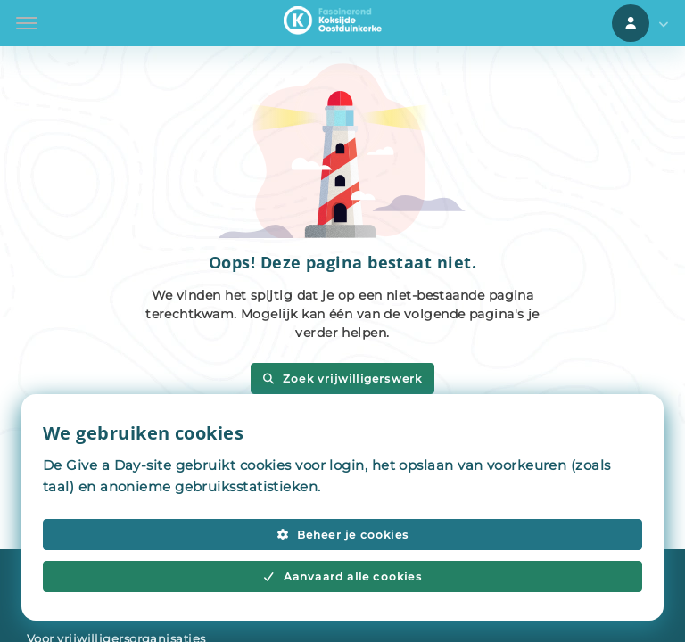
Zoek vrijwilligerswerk (342, 378)
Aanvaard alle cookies (342, 576)
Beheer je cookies (342, 534)
